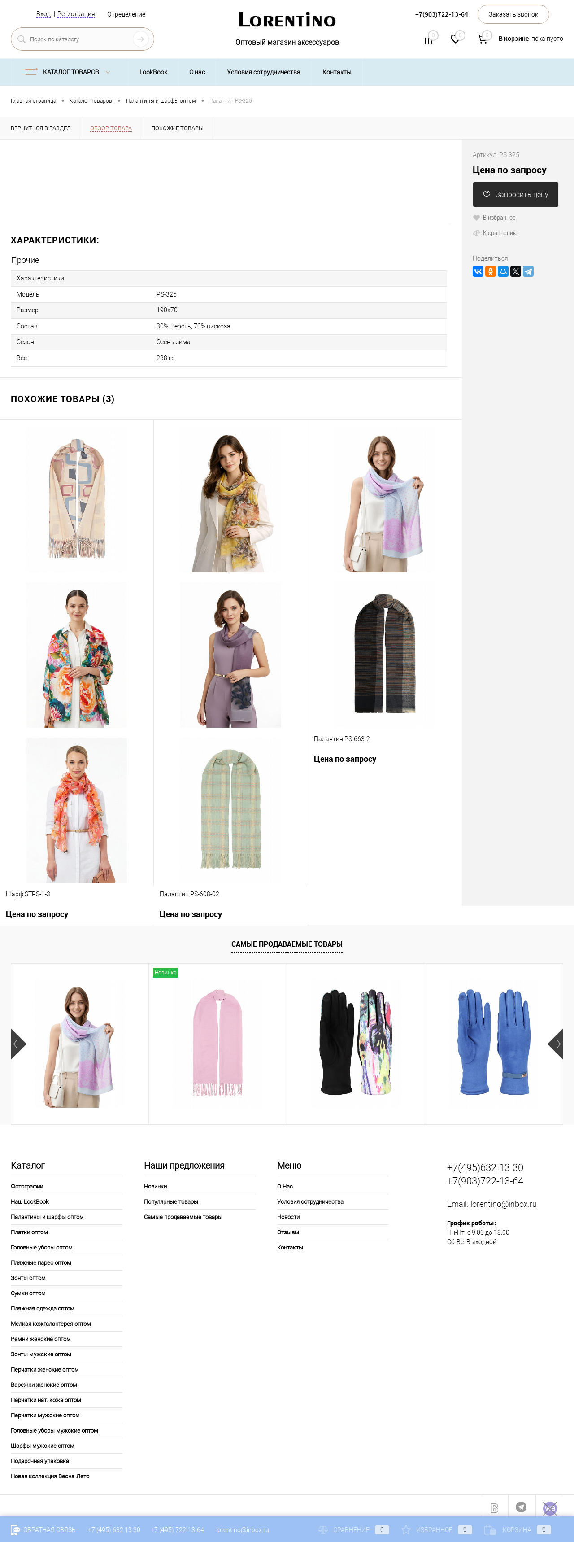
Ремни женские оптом (41, 1334)
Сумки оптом (28, 1288)
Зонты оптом (28, 1273)
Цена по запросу (345, 754)
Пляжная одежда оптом (42, 1304)
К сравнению (495, 232)
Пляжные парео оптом (41, 1258)
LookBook (153, 72)
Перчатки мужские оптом (45, 1410)
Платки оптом (29, 1227)
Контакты (337, 72)
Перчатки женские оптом (45, 1365)
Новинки (155, 1182)
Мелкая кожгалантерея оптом (51, 1319)
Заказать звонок (513, 14)
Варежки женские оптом (44, 1380)
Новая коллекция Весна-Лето (50, 1471)
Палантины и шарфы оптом (47, 1212)
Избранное (436, 1529)
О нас (197, 72)
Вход (43, 13)
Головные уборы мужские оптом (54, 1426)
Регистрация (76, 13)
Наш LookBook (29, 1197)
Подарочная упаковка (40, 1456)
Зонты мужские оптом (41, 1349)
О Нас (285, 1182)
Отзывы (288, 1227)
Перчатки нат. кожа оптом (46, 1395)
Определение (126, 14)
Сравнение (353, 1529)
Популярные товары (171, 1197)
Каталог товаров (69, 72)
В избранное (494, 217)
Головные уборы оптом (42, 1243)
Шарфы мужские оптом (42, 1441)
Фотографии (27, 1182)
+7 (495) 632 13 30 (115, 1529)
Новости (288, 1212)
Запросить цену (515, 194)
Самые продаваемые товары (287, 940)
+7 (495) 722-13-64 (177, 1529)
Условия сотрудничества (263, 72)
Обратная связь (43, 1529)
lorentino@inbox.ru (503, 1200)
